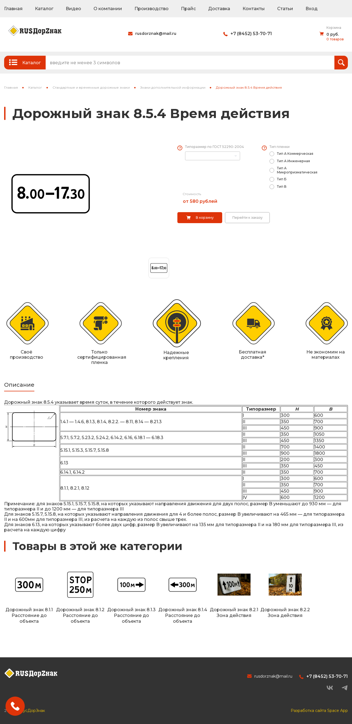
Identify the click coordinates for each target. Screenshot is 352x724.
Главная (13, 8)
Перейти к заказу (247, 217)
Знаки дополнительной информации (172, 87)
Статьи (285, 8)
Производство (151, 8)
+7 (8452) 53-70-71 (251, 33)
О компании (108, 8)
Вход (312, 8)
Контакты (254, 8)
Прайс (188, 8)
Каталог (44, 8)
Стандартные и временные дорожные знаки (91, 87)
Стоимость (192, 194)
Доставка (219, 8)
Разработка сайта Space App (319, 710)
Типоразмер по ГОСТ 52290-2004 (214, 147)
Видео (73, 8)
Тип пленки (280, 147)
